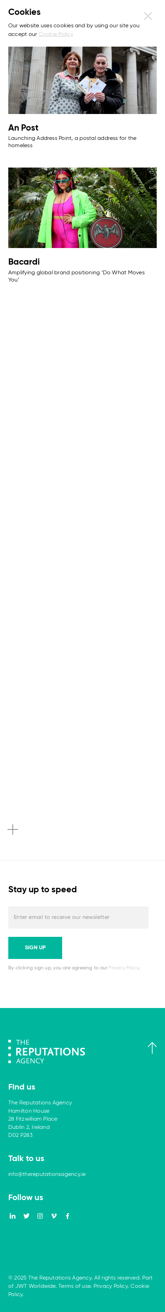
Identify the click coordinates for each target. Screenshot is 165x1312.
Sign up (35, 948)
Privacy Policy (123, 968)
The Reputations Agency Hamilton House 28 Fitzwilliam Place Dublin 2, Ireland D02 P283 (40, 1119)
